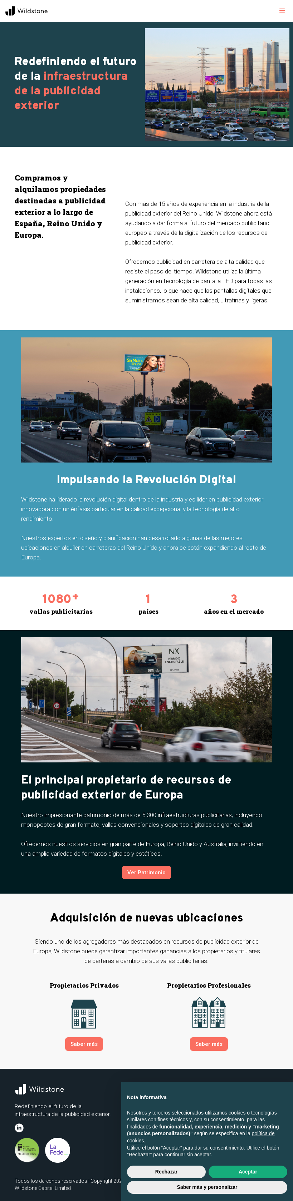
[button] (282, 10)
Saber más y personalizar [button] (207, 1187)
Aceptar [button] (248, 1172)
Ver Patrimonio (146, 872)
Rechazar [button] (166, 1172)
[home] (27, 11)
